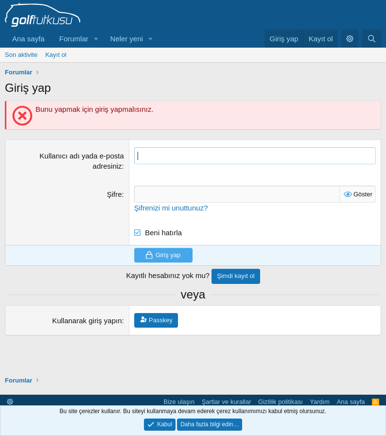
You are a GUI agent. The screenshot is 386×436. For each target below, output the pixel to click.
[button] (96, 39)
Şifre (114, 194)
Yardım (320, 401)
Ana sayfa (28, 39)
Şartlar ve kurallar (226, 401)
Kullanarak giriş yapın (87, 320)
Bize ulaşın (179, 401)
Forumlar (73, 39)
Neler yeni (126, 39)
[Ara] (371, 39)
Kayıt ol (55, 54)
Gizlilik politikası (280, 401)
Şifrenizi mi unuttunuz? (171, 208)
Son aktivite (21, 54)
